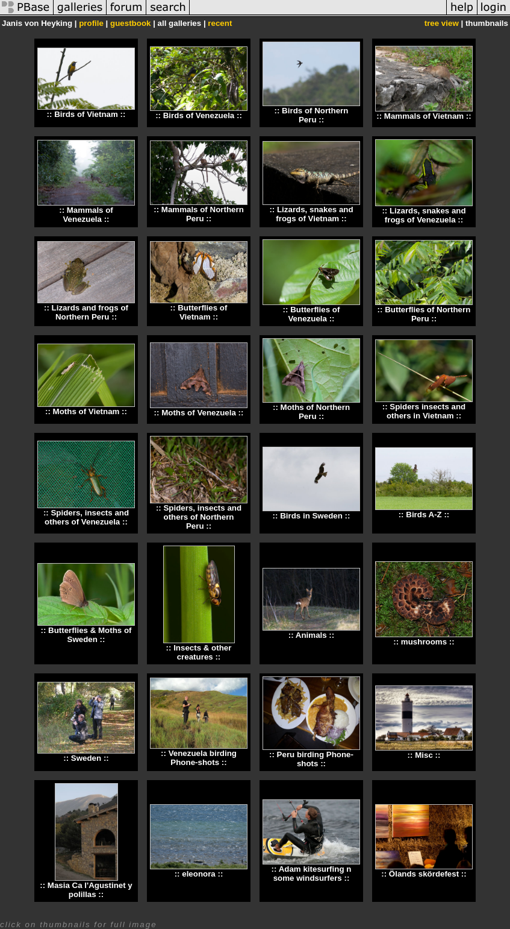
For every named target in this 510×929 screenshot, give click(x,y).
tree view (441, 23)
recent (220, 23)
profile (91, 23)
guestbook (130, 23)
